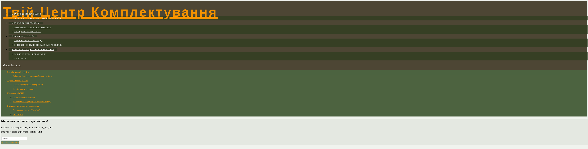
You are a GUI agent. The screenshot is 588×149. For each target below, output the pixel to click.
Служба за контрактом (17, 80)
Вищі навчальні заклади (24, 97)
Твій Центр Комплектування (110, 12)
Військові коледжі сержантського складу (32, 101)
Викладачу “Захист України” (26, 110)
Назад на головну (10, 142)
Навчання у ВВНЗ (15, 93)
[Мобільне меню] (12, 65)
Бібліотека (18, 114)
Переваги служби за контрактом (28, 85)
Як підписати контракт (23, 89)
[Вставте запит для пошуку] (14, 138)
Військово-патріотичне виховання (23, 106)
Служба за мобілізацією (18, 72)
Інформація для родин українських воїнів (32, 76)
